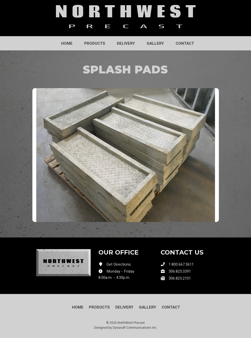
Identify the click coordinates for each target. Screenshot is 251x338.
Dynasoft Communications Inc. (135, 327)
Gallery (155, 43)
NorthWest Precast (131, 322)
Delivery (126, 43)
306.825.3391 (180, 271)
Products (94, 43)
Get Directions (118, 264)
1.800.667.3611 (181, 264)
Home (67, 43)
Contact (185, 43)
